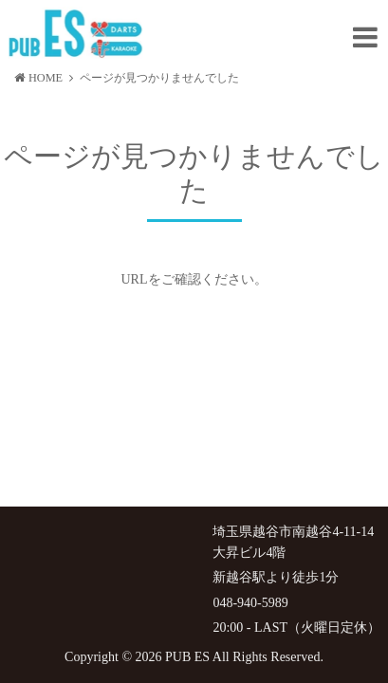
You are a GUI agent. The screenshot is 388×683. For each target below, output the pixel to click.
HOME (38, 77)
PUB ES (187, 657)
